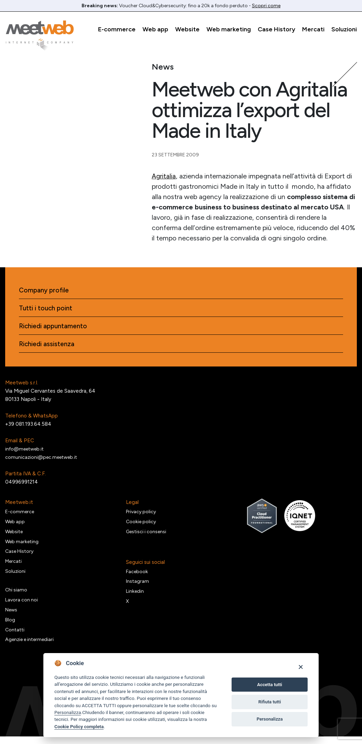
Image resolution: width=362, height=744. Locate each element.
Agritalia (164, 176)
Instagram (138, 586)
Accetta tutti (269, 684)
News (12, 616)
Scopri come (266, 6)
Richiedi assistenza (47, 346)
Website (187, 29)
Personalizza (67, 712)
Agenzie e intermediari (31, 647)
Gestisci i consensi (147, 536)
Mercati (313, 29)
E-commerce (117, 29)
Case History (276, 29)
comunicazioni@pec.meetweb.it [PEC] (43, 460)
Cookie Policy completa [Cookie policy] (79, 726)
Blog (10, 627)
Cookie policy (142, 525)
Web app (155, 29)
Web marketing (228, 29)
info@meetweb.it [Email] (26, 451)
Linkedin (135, 596)
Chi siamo (16, 596)
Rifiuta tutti (269, 701)
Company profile (45, 291)
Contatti (15, 637)
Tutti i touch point (47, 309)
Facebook (137, 576)
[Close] (301, 667)
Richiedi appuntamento (54, 328)
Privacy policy (142, 515)
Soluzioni (344, 29)
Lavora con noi (22, 606)
